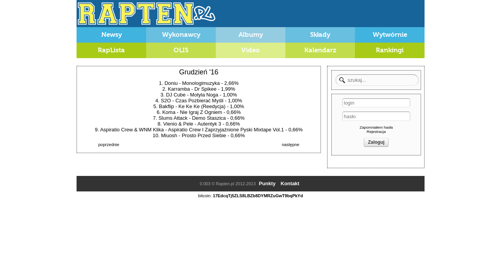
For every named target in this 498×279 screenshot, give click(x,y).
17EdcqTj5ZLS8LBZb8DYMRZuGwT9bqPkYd (258, 195)
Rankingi (390, 50)
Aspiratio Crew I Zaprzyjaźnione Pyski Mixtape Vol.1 (226, 130)
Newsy (111, 34)
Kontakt (290, 183)
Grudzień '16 (198, 72)
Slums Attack (173, 118)
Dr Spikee (205, 89)
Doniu (170, 83)
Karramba (179, 89)
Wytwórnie (390, 34)
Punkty (267, 183)
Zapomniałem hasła (376, 127)
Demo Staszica (209, 118)
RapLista (111, 50)
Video (250, 50)
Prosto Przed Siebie (204, 135)
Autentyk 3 (209, 124)
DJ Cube (176, 95)
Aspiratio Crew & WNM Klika (132, 130)
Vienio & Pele (178, 124)
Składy (320, 34)
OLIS (181, 50)
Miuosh (169, 135)
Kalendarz (320, 50)
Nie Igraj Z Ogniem (201, 112)
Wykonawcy (181, 34)
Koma (169, 112)
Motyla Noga (204, 95)
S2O (166, 100)
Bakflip (166, 106)
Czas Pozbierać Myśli (199, 100)
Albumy (251, 34)
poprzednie (108, 144)
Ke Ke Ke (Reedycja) (202, 106)
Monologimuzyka (201, 83)
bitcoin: (205, 195)
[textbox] (377, 80)
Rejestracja (376, 131)
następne (290, 144)
